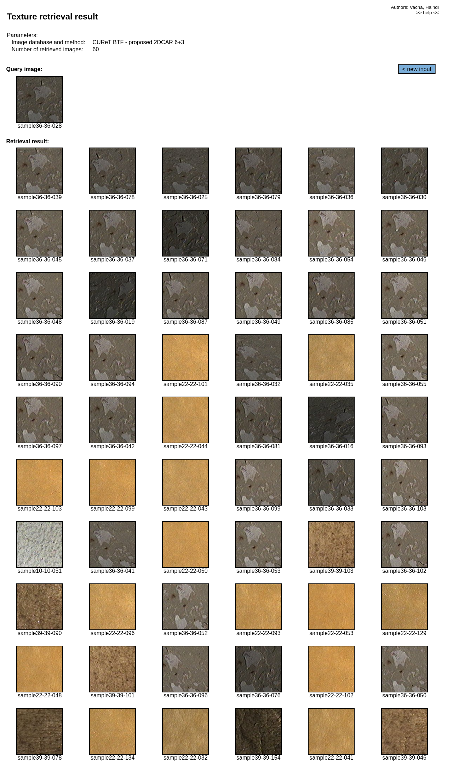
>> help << (427, 12)
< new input (416, 69)
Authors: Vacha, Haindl (414, 7)
